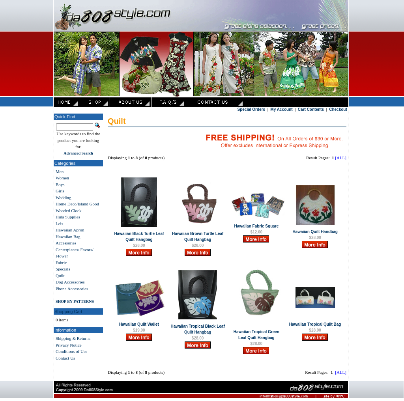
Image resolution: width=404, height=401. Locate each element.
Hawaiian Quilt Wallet (139, 324)
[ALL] (340, 157)
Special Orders (252, 109)
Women (62, 177)
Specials (63, 269)
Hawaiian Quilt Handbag (314, 231)
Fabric (61, 262)
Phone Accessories (72, 288)
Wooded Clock (68, 210)
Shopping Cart (68, 311)
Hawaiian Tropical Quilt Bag (315, 324)
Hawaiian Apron (70, 230)
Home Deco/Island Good (77, 203)
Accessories (66, 243)
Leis (59, 223)
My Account (281, 109)
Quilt (60, 275)
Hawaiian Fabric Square (256, 226)
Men (60, 171)
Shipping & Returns (73, 338)
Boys (60, 184)
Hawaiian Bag (68, 236)
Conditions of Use (71, 351)
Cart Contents (311, 109)
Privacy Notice (69, 345)
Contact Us (65, 358)
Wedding (63, 197)
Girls (60, 190)
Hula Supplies (68, 216)
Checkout (338, 109)
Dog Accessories (70, 282)
